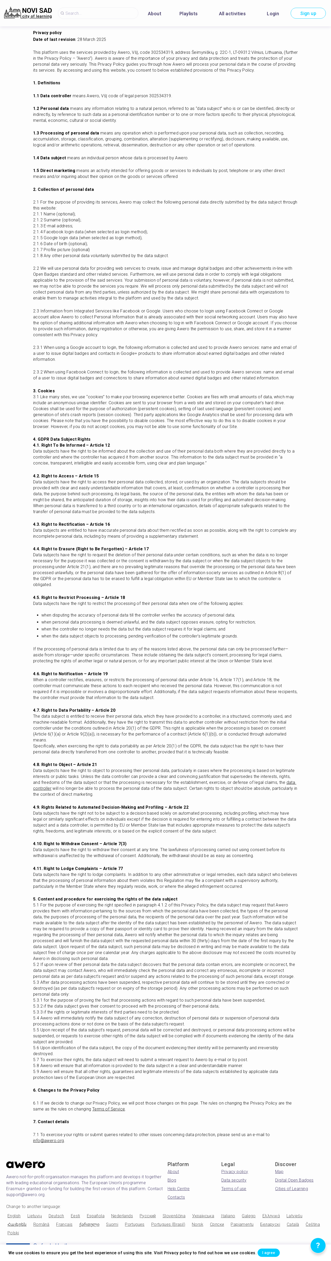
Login (273, 13)
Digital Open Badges (294, 1180)
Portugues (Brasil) (168, 1224)
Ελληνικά (271, 1215)
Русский (148, 1215)
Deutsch (56, 1215)
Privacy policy (234, 1171)
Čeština (313, 1224)
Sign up (308, 13)
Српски (217, 1224)
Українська (203, 1215)
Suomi (112, 1224)
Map (279, 1171)
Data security (233, 1180)
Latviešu (294, 1215)
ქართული (89, 1224)
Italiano (228, 1215)
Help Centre (179, 1188)
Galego (248, 1215)
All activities (232, 13)
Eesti (75, 1215)
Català (293, 1224)
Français (64, 1224)
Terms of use (233, 1188)
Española (95, 1215)
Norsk (197, 1224)
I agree (274, 1251)
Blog (172, 1180)
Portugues (135, 1224)
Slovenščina (174, 1215)
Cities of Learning (291, 1188)
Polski (13, 1232)
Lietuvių (34, 1215)
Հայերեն (17, 1224)
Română (41, 1224)
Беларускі (270, 1224)
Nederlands (122, 1215)
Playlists (188, 13)
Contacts (176, 1197)
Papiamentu (242, 1224)
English (14, 1215)
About (154, 13)
